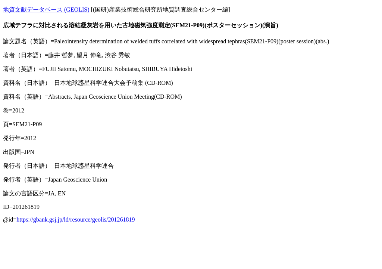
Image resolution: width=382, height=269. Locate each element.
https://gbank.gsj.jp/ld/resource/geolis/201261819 (75, 219)
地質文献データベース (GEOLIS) (46, 9)
